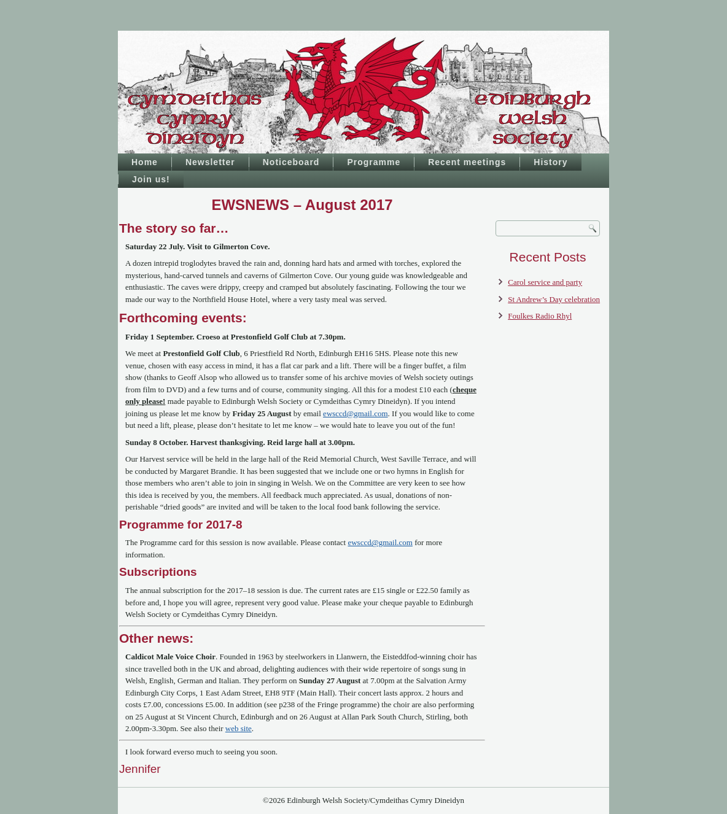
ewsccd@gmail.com (355, 413)
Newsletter (210, 162)
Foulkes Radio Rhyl (540, 315)
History (550, 162)
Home (144, 162)
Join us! (151, 179)
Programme (373, 162)
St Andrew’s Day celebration (554, 299)
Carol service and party (545, 282)
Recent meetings (467, 162)
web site (238, 728)
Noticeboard (291, 162)
